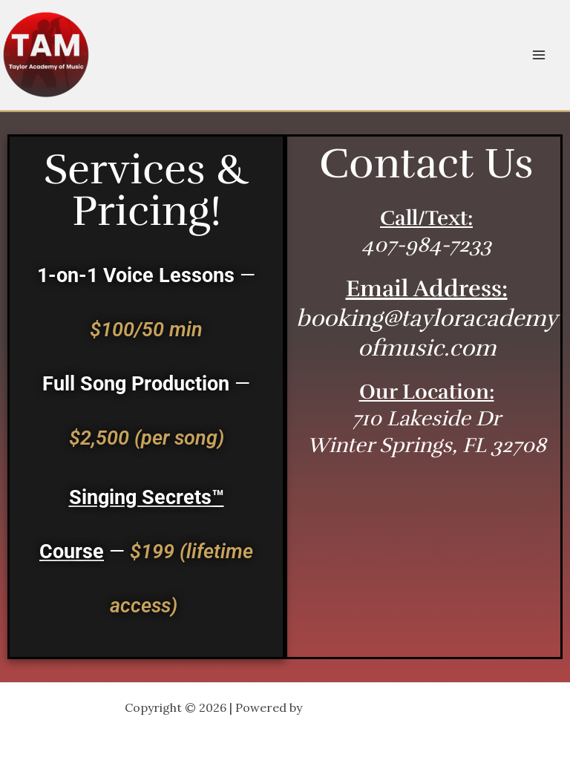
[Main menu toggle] (538, 55)
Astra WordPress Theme (375, 707)
